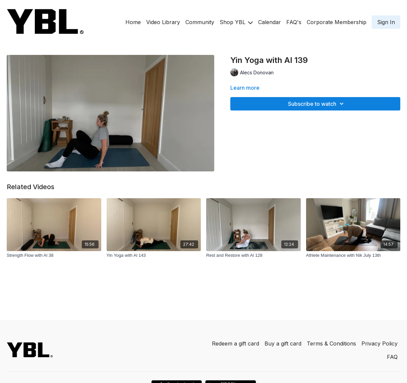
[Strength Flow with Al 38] (54, 255)
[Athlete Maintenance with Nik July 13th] (353, 255)
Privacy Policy (379, 343)
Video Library (163, 22)
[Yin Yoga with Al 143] (154, 255)
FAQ (392, 357)
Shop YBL (236, 22)
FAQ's (293, 22)
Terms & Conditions (331, 343)
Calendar (269, 22)
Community (199, 22)
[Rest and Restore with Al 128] (253, 255)
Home (133, 22)
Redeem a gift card (235, 343)
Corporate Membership (336, 22)
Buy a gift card (283, 343)
